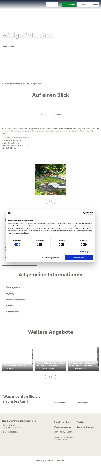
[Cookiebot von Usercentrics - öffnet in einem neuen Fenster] (84, 213)
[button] (49, 4)
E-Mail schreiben (62, 422)
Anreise (80, 422)
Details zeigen (85, 252)
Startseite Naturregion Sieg (19, 84)
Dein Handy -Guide (63, 432)
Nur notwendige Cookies (50, 257)
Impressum (49, 460)
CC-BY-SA (32, 360)
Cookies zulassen (79, 257)
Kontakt (39, 460)
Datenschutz (60, 460)
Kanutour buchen (85, 427)
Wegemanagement (63, 427)
